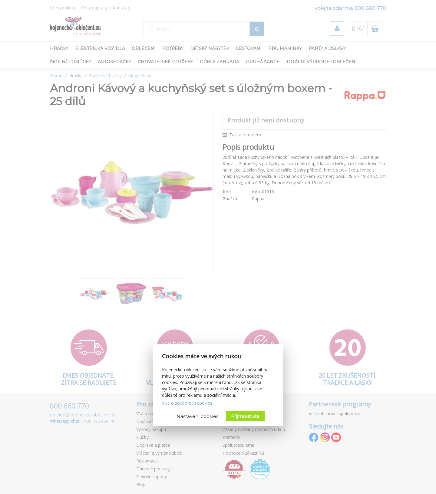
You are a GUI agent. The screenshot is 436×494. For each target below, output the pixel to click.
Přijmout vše (245, 416)
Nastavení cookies (197, 416)
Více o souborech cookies (187, 403)
